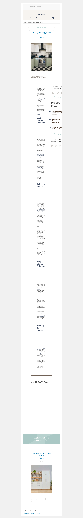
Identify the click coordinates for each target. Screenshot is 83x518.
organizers (42, 316)
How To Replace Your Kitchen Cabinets (41, 454)
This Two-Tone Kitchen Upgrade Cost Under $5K (41, 33)
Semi (41, 14)
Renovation (38, 17)
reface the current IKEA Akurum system (40, 113)
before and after (41, 27)
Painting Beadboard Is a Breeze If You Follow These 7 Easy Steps (58, 113)
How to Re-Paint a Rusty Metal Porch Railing (57, 128)
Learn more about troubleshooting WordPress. (31, 513)
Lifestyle (45, 17)
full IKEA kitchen (40, 167)
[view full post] (35, 391)
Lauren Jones (42, 37)
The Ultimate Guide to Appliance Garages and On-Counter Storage (58, 121)
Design (31, 17)
